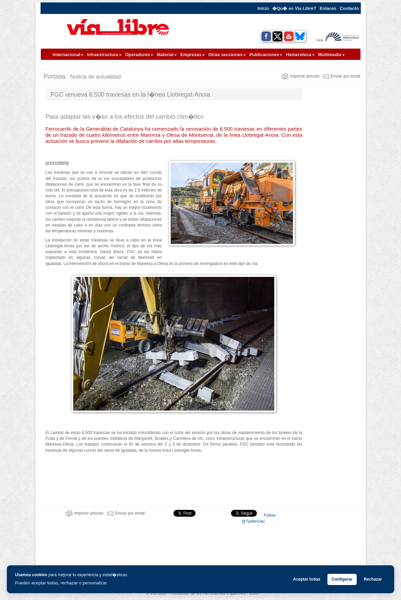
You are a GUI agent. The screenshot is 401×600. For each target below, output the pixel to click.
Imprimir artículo (300, 76)
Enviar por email (341, 76)
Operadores (139, 54)
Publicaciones (265, 54)
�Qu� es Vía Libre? (294, 8)
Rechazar (373, 579)
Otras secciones (227, 54)
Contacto (349, 8)
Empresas (192, 54)
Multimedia (331, 54)
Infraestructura (104, 54)
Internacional (68, 54)
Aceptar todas (306, 579)
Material (167, 54)
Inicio (263, 8)
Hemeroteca (300, 54)
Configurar (341, 579)
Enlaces (328, 8)
